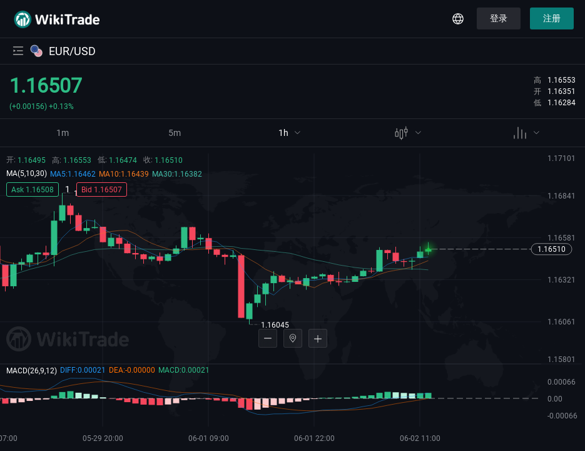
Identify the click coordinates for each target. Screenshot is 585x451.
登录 (498, 18)
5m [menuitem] (174, 133)
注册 (552, 18)
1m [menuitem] (62, 133)
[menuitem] (289, 134)
